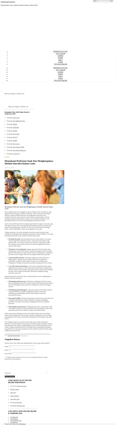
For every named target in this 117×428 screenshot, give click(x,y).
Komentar (8, 375)
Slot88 (15, 124)
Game (16, 334)
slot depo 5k (14, 419)
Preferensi (47, 334)
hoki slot (19, 405)
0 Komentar (23, 335)
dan (13, 334)
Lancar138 (16, 153)
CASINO (60, 56)
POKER (60, 58)
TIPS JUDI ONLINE (60, 64)
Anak (6, 334)
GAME (7, 157)
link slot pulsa (14, 392)
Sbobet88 (16, 127)
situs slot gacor (22, 388)
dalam (10, 334)
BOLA (60, 60)
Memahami (31, 334)
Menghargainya (39, 334)
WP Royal (22, 426)
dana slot (13, 395)
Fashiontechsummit (8, 2)
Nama (7, 346)
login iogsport (14, 398)
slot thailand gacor (16, 423)
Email (7, 350)
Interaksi (20, 334)
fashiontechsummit (14, 335)
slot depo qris (20, 408)
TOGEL (60, 62)
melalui (25, 334)
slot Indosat (13, 424)
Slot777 (15, 137)
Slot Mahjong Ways (19, 121)
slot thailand (14, 421)
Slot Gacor (16, 118)
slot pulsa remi (14, 401)
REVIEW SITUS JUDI (60, 51)
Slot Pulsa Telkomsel (19, 150)
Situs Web (8, 353)
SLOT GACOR (60, 54)
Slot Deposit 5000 (18, 147)
